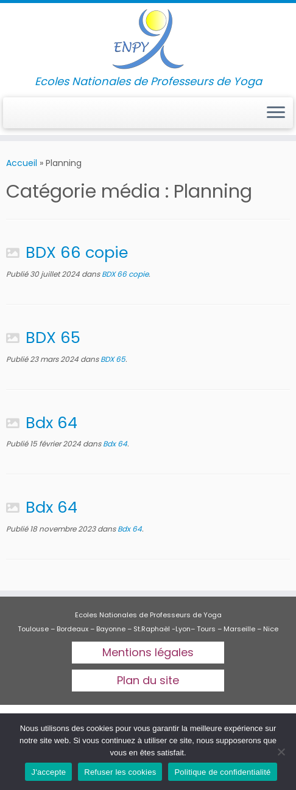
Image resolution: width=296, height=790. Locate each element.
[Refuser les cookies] (281, 752)
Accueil (21, 163)
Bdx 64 (51, 423)
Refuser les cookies (120, 772)
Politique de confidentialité (222, 772)
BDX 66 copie (77, 252)
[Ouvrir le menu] (276, 113)
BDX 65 (53, 337)
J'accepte (48, 772)
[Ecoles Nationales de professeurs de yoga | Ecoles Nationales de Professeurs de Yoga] (148, 39)
